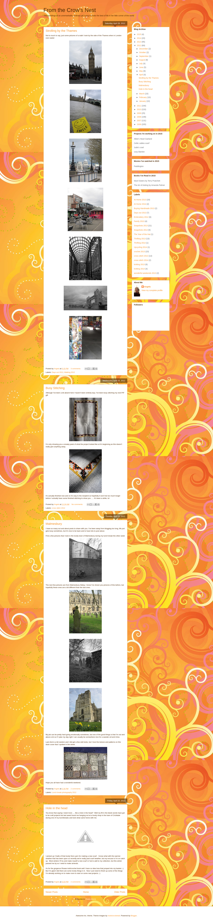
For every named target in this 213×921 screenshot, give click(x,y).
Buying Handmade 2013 (144, 208)
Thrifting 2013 (140, 239)
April (141, 75)
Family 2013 (139, 221)
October (142, 52)
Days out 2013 (140, 213)
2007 (139, 120)
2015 (139, 34)
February (143, 97)
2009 (139, 113)
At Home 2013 (140, 200)
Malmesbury (54, 523)
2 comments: (76, 789)
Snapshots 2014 (141, 230)
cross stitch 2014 (141, 260)
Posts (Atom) (91, 899)
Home (86, 892)
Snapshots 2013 (141, 226)
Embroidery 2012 (141, 217)
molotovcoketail (114, 916)
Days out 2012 (57, 372)
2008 (139, 117)
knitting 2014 (139, 269)
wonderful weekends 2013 (145, 273)
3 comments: (76, 369)
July (141, 63)
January (142, 101)
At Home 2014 (140, 204)
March (142, 94)
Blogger (134, 916)
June (141, 67)
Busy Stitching (55, 388)
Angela (147, 287)
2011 (139, 106)
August (142, 60)
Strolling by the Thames (61, 30)
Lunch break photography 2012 (64, 792)
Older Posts (119, 892)
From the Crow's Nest (69, 10)
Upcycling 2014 (140, 247)
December (143, 49)
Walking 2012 (69, 372)
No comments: (77, 504)
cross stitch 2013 (141, 256)
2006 (139, 124)
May (141, 71)
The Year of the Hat (142, 234)
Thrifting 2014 (140, 243)
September (144, 56)
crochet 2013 (139, 251)
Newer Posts (52, 892)
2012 (139, 45)
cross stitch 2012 (58, 508)
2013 (139, 42)
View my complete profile (152, 290)
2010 (139, 109)
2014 (139, 38)
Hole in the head (56, 808)
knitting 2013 (139, 264)
